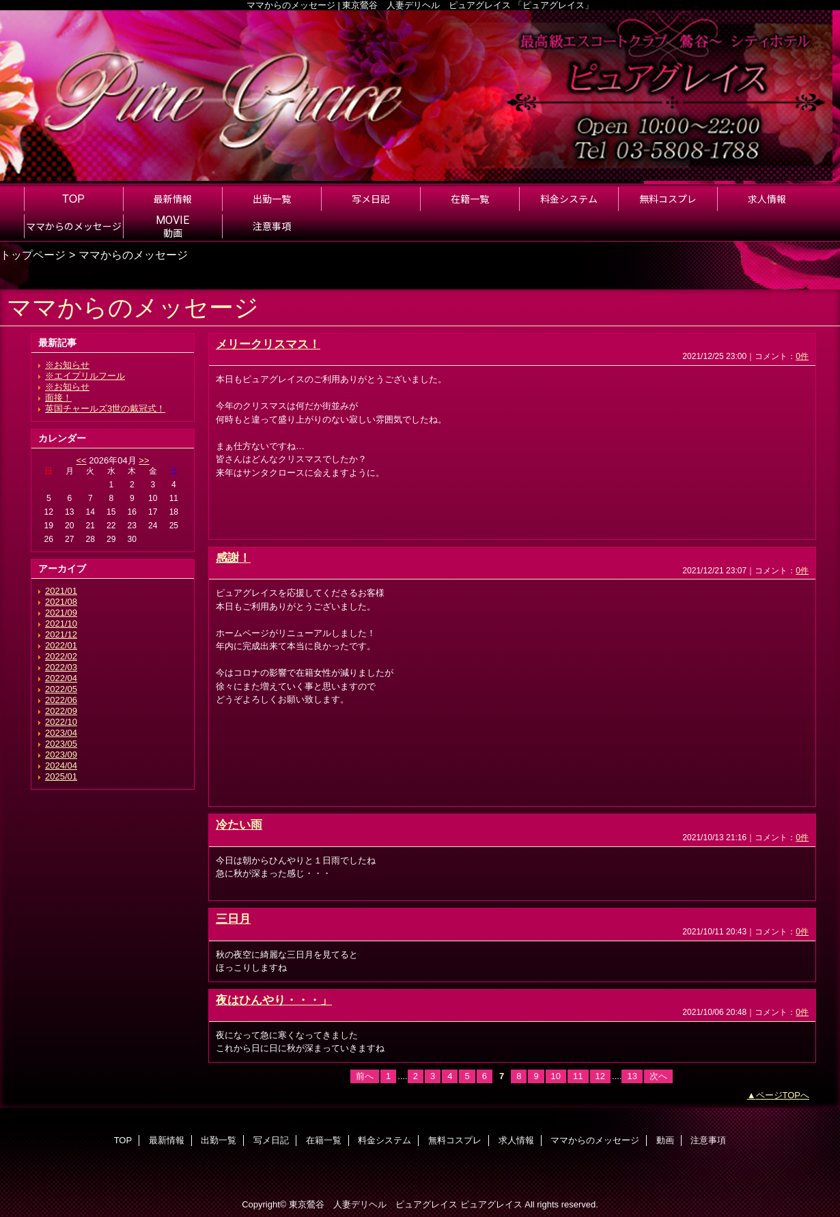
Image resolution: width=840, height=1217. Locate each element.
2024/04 (61, 765)
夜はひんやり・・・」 (274, 1000)
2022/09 (61, 711)
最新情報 (166, 1140)
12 (600, 1076)
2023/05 (61, 744)
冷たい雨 (239, 824)
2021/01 (61, 591)
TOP (73, 198)
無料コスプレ (454, 1140)
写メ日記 (271, 1140)
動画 (665, 1140)
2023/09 (61, 754)
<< (81, 460)
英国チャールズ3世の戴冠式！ (105, 408)
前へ (365, 1076)
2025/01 (61, 776)
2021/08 (61, 602)
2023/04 (61, 733)
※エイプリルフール (85, 376)
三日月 (233, 919)
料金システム (384, 1140)
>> (144, 460)
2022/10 (61, 722)
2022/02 (61, 656)
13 (631, 1076)
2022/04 (61, 678)
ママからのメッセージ (594, 1140)
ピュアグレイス (491, 1204)
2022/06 (61, 700)
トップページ (33, 254)
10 (556, 1076)
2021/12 (61, 634)
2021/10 (61, 623)
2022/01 (61, 645)
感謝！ (233, 557)
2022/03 (61, 667)
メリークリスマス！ (268, 344)
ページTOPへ (783, 1095)
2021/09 (61, 612)
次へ (658, 1076)
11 (578, 1076)
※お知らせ (67, 365)
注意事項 (708, 1140)
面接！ (58, 397)
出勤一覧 (218, 1140)
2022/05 (61, 689)
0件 (802, 356)
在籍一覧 (323, 1140)
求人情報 (516, 1140)
